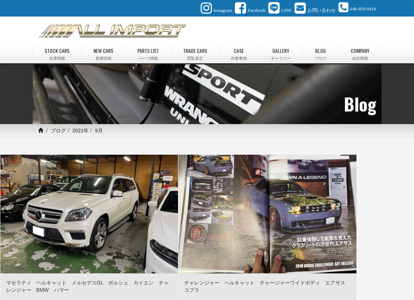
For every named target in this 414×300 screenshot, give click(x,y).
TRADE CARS (195, 52)
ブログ (58, 128)
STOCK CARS (57, 52)
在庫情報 (64, 277)
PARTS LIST (148, 52)
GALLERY (281, 52)
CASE (239, 52)
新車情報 (90, 277)
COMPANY (360, 52)
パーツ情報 (118, 277)
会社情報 (276, 277)
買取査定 (146, 277)
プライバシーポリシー (349, 277)
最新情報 (228, 277)
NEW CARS (103, 52)
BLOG (320, 52)
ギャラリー (200, 277)
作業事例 (172, 277)
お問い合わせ (306, 277)
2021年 (80, 128)
